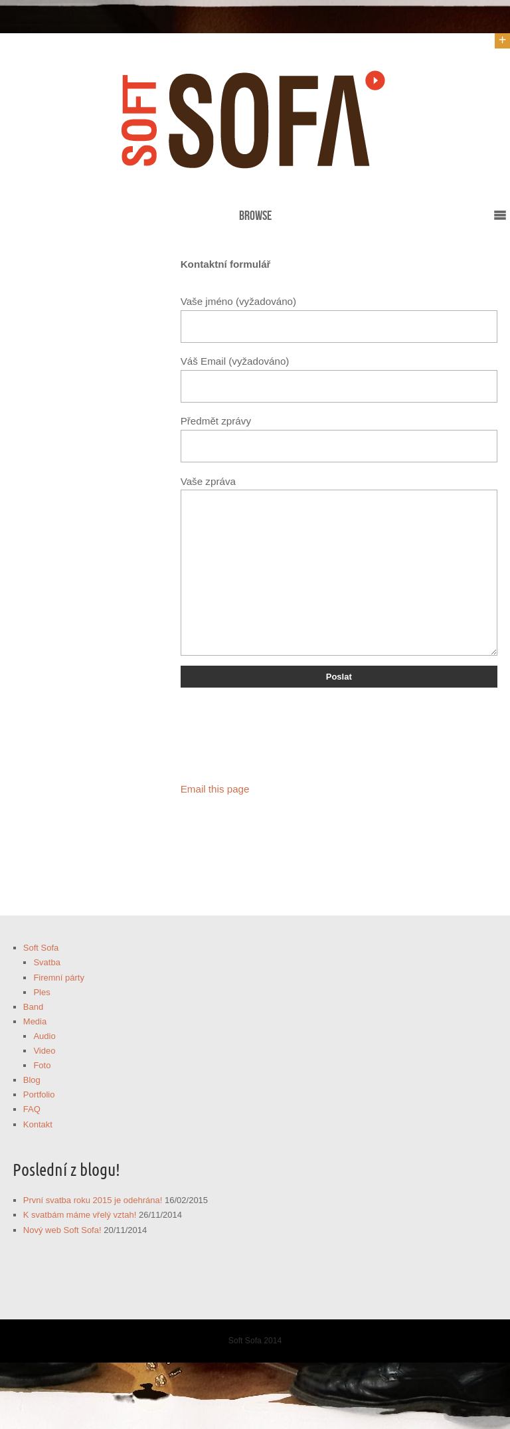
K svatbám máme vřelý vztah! (80, 1215)
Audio (44, 1036)
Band (33, 1007)
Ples (41, 992)
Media (34, 1021)
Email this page (215, 789)
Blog (32, 1080)
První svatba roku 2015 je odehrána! (93, 1200)
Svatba (46, 962)
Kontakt (37, 1124)
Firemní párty (58, 978)
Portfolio (39, 1094)
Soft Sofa (40, 948)
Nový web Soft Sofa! (62, 1230)
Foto (41, 1065)
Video (44, 1051)
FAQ (32, 1109)
